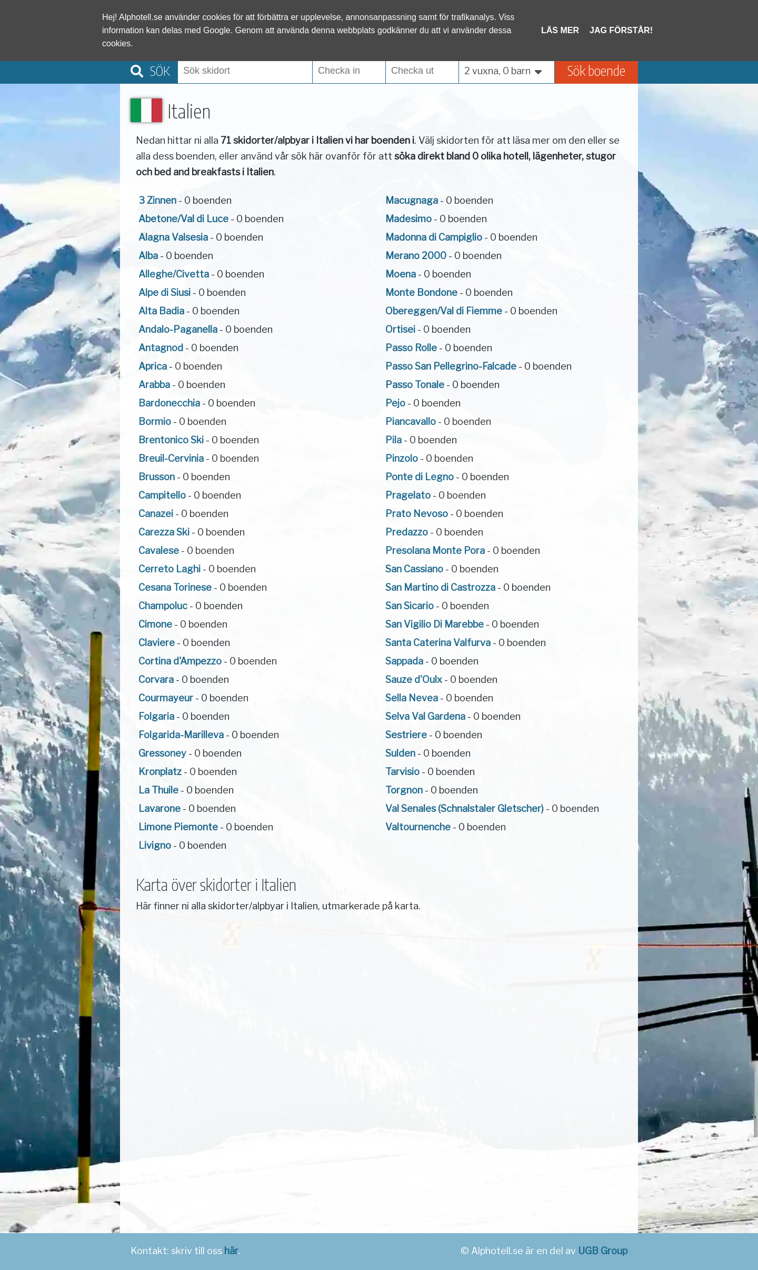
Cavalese (158, 550)
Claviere (156, 642)
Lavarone (159, 808)
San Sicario (409, 605)
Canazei (155, 513)
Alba (148, 255)
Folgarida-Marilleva (181, 734)
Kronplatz (160, 771)
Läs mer (560, 30)
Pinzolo (401, 458)
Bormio (154, 421)
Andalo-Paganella (177, 329)
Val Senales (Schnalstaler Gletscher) (464, 808)
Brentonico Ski (171, 439)
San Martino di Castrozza (440, 587)
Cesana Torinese (175, 587)
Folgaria (156, 716)
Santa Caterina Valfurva (438, 642)
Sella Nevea (411, 697)
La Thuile (158, 790)
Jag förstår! (621, 30)
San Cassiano (414, 568)
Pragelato (408, 495)
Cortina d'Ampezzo (180, 661)
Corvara (156, 679)
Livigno (154, 845)
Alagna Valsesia (173, 237)
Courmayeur (165, 697)
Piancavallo (410, 421)
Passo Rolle (411, 347)
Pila (393, 439)
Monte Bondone (421, 292)
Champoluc (162, 605)
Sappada (404, 661)
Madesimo (408, 218)
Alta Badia (161, 310)
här (231, 1250)
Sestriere (406, 734)
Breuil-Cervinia (171, 458)
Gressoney (162, 753)
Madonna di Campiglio (433, 237)
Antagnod (160, 347)
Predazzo (406, 532)
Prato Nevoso (416, 513)
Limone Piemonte (178, 826)
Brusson (156, 476)
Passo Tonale (414, 384)
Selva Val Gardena (425, 716)
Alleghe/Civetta (173, 274)
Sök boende (596, 70)
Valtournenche (418, 826)
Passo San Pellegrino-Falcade (450, 366)
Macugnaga (411, 200)
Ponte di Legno (419, 476)
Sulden (400, 753)
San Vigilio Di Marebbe (434, 624)
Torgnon (404, 790)
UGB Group (602, 1250)
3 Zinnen (157, 200)
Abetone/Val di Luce (183, 218)
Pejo (395, 403)
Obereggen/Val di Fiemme (443, 310)
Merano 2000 (415, 255)
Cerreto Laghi (169, 568)
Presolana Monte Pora (435, 550)
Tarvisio (402, 771)
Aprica (152, 366)
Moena (400, 274)
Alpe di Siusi (164, 292)
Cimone (155, 624)
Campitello (162, 495)
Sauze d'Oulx (413, 679)
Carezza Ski (164, 532)
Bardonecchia (169, 403)
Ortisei (400, 329)
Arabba (154, 384)
